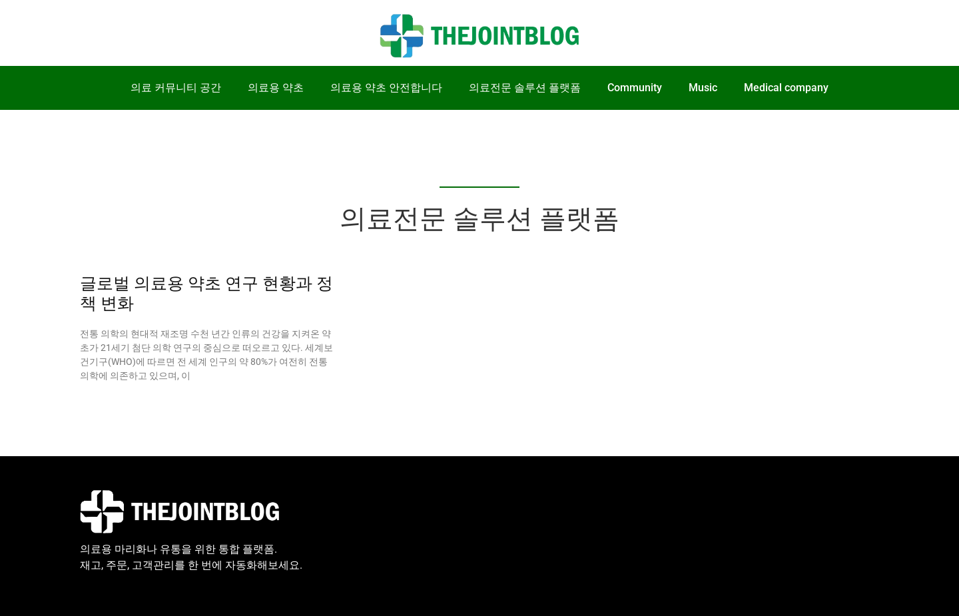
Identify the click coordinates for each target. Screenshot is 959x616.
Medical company (786, 87)
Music (703, 87)
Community (634, 87)
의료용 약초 (276, 87)
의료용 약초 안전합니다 (386, 87)
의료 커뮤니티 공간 (176, 87)
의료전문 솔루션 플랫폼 (525, 87)
